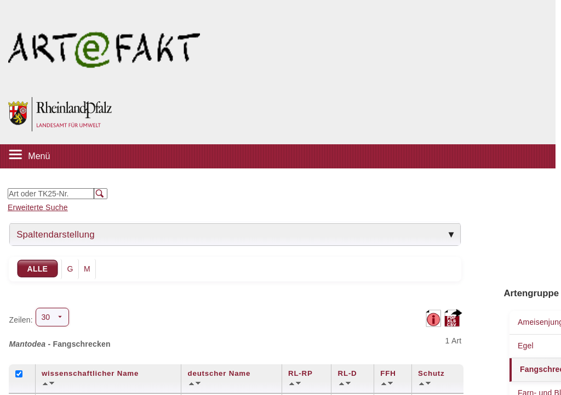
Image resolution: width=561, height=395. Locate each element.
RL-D (347, 373)
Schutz (431, 373)
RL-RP (300, 373)
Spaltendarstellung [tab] (55, 234)
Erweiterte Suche (38, 207)
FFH (388, 373)
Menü (39, 156)
